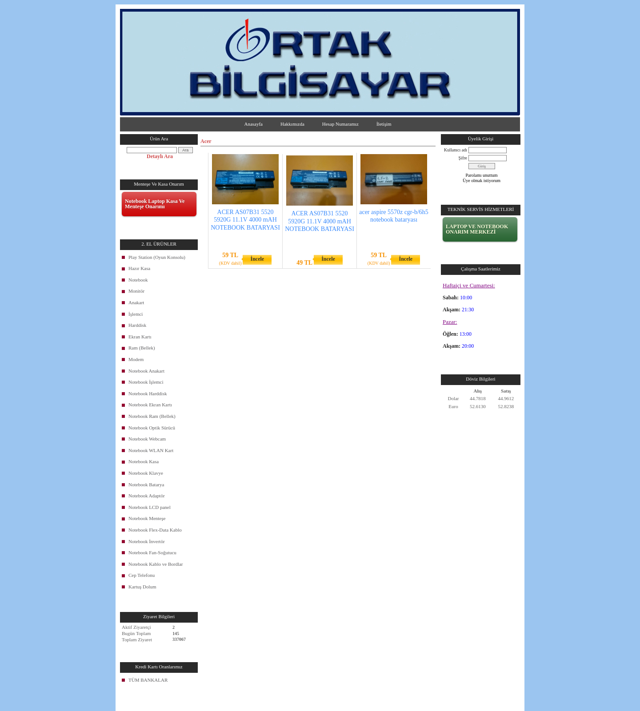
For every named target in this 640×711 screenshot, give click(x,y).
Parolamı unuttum (482, 175)
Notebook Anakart (146, 370)
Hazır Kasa (139, 268)
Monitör (136, 291)
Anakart (136, 302)
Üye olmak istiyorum (481, 180)
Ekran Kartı (140, 336)
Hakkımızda (292, 124)
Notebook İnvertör (146, 541)
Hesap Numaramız (340, 124)
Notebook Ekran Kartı (150, 404)
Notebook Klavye (145, 473)
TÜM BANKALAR (148, 680)
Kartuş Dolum (142, 586)
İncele (257, 259)
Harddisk (137, 325)
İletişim (384, 124)
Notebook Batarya (146, 484)
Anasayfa (253, 124)
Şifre (463, 157)
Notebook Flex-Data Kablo (155, 529)
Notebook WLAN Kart (150, 450)
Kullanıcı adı (455, 149)
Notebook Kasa (143, 461)
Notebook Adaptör (146, 495)
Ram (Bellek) (141, 347)
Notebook (138, 279)
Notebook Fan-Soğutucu (152, 552)
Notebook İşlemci (146, 382)
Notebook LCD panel (149, 507)
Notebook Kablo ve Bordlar (155, 564)
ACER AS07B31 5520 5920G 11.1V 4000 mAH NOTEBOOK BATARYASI (245, 219)
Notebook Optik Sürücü (151, 427)
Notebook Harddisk (147, 393)
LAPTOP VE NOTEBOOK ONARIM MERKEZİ (477, 229)
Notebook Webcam (147, 438)
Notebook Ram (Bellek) (152, 416)
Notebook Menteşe (146, 518)
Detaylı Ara (160, 156)
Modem (136, 359)
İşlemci (135, 314)
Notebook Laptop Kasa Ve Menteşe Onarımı (154, 204)
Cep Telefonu (141, 575)
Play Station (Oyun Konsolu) (156, 257)
